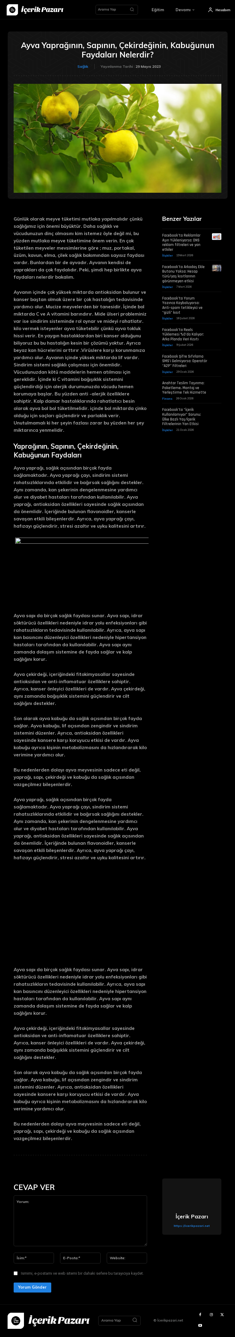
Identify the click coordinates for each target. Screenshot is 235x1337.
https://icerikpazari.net (192, 1225)
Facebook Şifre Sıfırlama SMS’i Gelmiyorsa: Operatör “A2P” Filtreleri (184, 360)
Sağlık (82, 66)
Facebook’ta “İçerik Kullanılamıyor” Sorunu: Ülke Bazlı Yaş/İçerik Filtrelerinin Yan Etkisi (181, 415)
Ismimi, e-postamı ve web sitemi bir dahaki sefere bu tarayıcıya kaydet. (82, 1273)
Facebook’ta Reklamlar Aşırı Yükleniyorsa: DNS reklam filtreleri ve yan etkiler (181, 242)
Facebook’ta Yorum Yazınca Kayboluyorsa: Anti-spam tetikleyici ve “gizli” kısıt (182, 304)
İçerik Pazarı (192, 1216)
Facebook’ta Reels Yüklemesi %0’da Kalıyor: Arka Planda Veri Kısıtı (183, 333)
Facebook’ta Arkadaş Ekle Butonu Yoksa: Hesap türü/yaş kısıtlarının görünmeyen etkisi (183, 273)
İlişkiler (167, 255)
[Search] (132, 10)
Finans (167, 396)
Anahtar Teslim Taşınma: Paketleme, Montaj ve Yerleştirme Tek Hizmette (184, 386)
